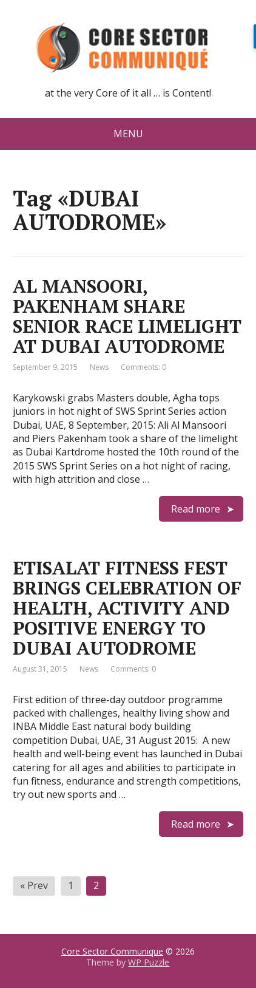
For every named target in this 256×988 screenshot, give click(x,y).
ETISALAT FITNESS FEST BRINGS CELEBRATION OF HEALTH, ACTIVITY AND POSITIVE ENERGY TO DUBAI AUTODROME (127, 608)
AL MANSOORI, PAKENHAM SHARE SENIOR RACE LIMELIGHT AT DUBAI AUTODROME (127, 316)
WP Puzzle (148, 962)
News (99, 367)
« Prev (34, 885)
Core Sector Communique (112, 951)
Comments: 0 (143, 367)
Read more (195, 509)
